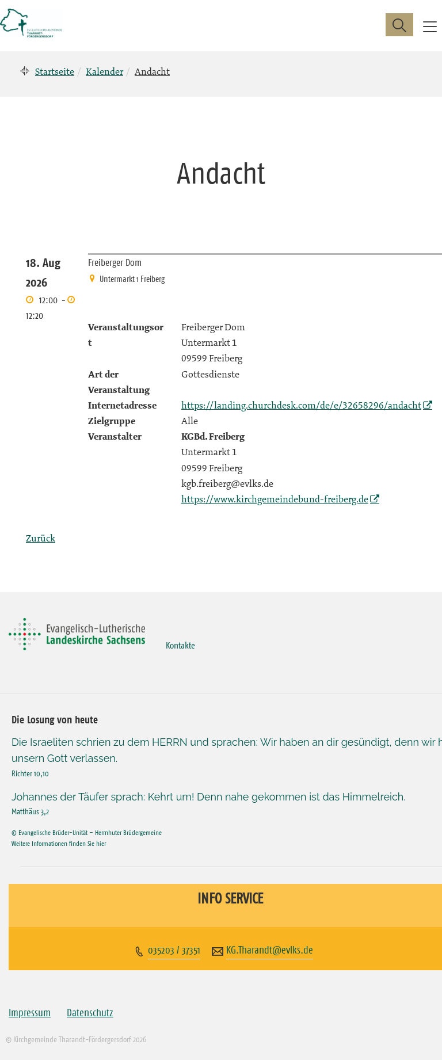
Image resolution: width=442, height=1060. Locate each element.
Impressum (30, 1012)
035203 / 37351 (174, 950)
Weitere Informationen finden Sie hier (59, 843)
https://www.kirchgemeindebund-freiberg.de (274, 499)
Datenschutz (90, 1012)
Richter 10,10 (30, 773)
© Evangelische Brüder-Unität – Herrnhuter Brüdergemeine (87, 832)
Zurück (40, 538)
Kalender (104, 71)
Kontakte (180, 645)
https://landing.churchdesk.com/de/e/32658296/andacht (301, 405)
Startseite (54, 71)
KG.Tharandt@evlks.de (269, 950)
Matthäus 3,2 (30, 811)
